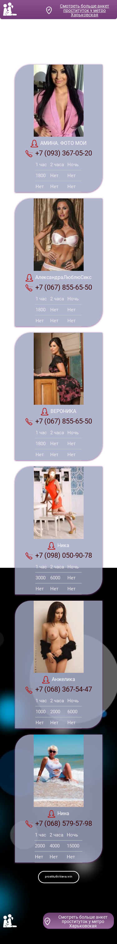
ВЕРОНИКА (58, 411)
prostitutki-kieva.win (59, 876)
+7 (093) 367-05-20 (58, 153)
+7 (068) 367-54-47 (58, 689)
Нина (58, 814)
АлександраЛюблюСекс (58, 278)
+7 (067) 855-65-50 (58, 287)
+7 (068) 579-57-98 (58, 824)
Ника (58, 546)
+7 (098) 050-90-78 (58, 555)
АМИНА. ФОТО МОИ (58, 143)
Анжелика (58, 679)
